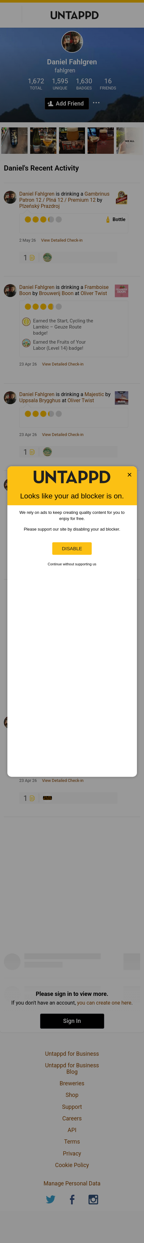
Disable (72, 548)
